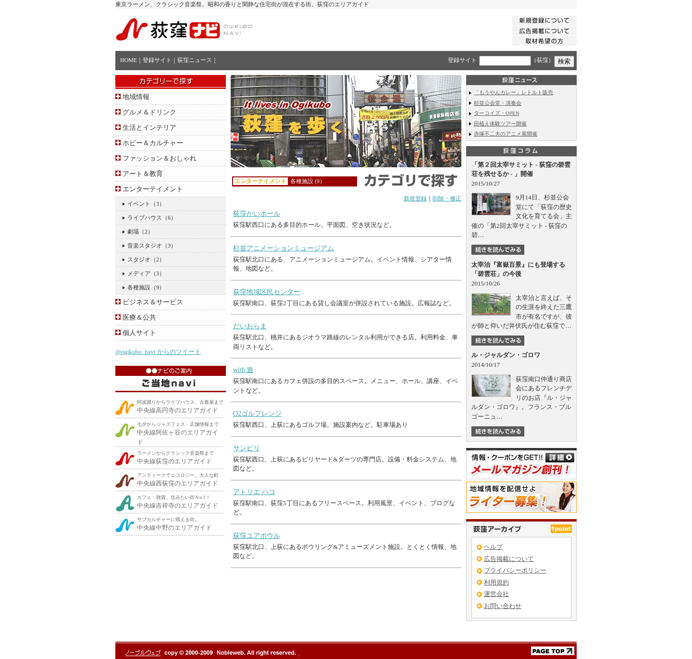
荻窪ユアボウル (256, 535)
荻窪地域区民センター (266, 292)
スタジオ (138, 259)
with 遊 (243, 369)
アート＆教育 (143, 173)
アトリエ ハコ (254, 492)
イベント (138, 203)
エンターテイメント (153, 189)
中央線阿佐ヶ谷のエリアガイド (178, 434)
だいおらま (250, 326)
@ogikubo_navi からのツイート (158, 351)
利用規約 (496, 582)
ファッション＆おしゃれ (160, 158)
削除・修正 (446, 198)
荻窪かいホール (256, 213)
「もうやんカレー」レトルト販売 (513, 92)
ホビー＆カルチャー (153, 143)
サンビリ (246, 448)
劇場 (133, 231)
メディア (138, 273)
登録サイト (157, 60)
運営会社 (496, 593)
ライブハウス (144, 217)
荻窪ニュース (194, 60)
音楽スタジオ (144, 245)
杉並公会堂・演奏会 (497, 103)
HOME (128, 60)
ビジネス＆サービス (153, 302)
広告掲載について (509, 558)
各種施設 (138, 287)
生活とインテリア (149, 127)
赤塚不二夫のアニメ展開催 (505, 134)
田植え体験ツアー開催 (500, 123)
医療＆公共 (139, 317)
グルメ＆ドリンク (149, 112)
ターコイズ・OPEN (496, 113)
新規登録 (415, 198)
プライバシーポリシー (515, 570)
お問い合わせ (502, 605)
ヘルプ (493, 546)
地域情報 (136, 96)
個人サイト (139, 332)
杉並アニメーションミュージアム (283, 248)
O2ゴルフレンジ (257, 413)
